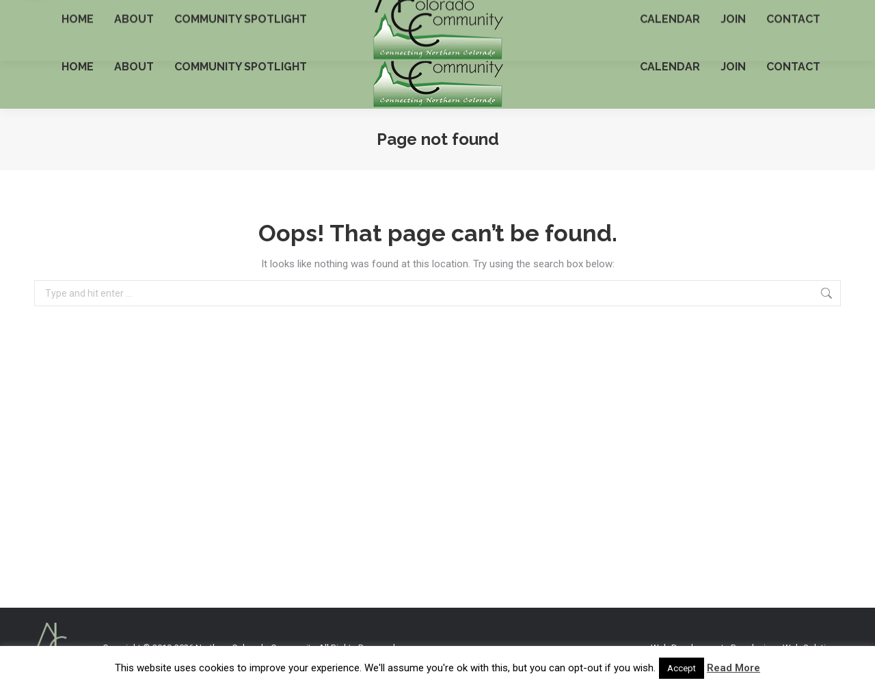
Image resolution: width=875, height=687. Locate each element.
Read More (733, 668)
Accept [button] (681, 668)
